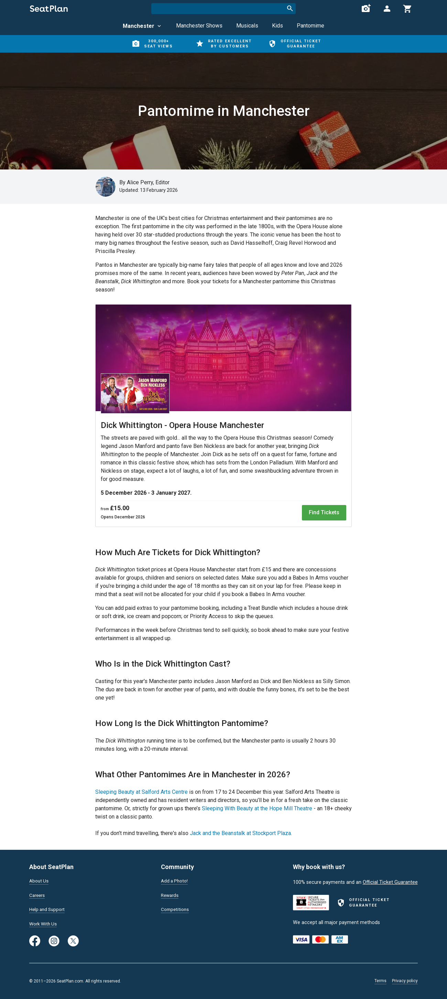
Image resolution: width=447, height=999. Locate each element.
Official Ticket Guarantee (390, 880)
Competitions (176, 908)
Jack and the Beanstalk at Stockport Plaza (240, 833)
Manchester (142, 26)
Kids (277, 25)
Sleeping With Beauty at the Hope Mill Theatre (257, 808)
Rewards (170, 894)
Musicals (247, 25)
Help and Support (48, 908)
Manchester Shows (199, 25)
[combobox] (223, 8)
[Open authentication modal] (387, 8)
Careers (37, 894)
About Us (39, 879)
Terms (380, 980)
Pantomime (310, 25)
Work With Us (44, 923)
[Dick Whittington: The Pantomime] (223, 359)
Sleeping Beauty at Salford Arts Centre (141, 792)
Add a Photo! (175, 879)
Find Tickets (324, 512)
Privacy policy (405, 980)
